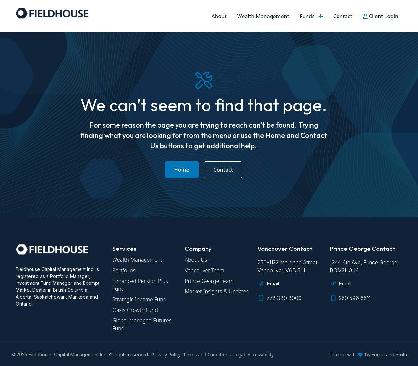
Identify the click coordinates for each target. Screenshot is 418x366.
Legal (239, 354)
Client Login (380, 16)
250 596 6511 (354, 298)
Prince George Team (209, 280)
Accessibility (261, 354)
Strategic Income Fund (140, 299)
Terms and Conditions (207, 354)
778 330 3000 (284, 298)
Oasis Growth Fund (135, 310)
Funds (307, 16)
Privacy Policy (166, 354)
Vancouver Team (204, 270)
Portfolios (124, 270)
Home (181, 169)
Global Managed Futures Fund (142, 324)
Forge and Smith (389, 354)
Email (273, 283)
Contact (342, 16)
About (218, 16)
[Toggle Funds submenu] (321, 16)
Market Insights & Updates (217, 291)
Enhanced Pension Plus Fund (140, 284)
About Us (196, 259)
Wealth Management (263, 16)
